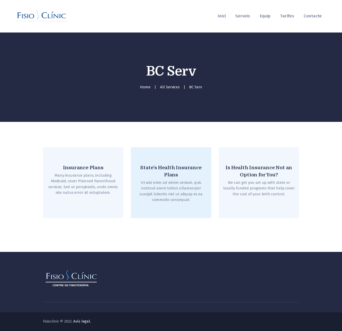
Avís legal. (82, 321)
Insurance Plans (83, 167)
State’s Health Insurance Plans (170, 171)
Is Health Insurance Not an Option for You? (259, 171)
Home (145, 87)
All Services (170, 87)
